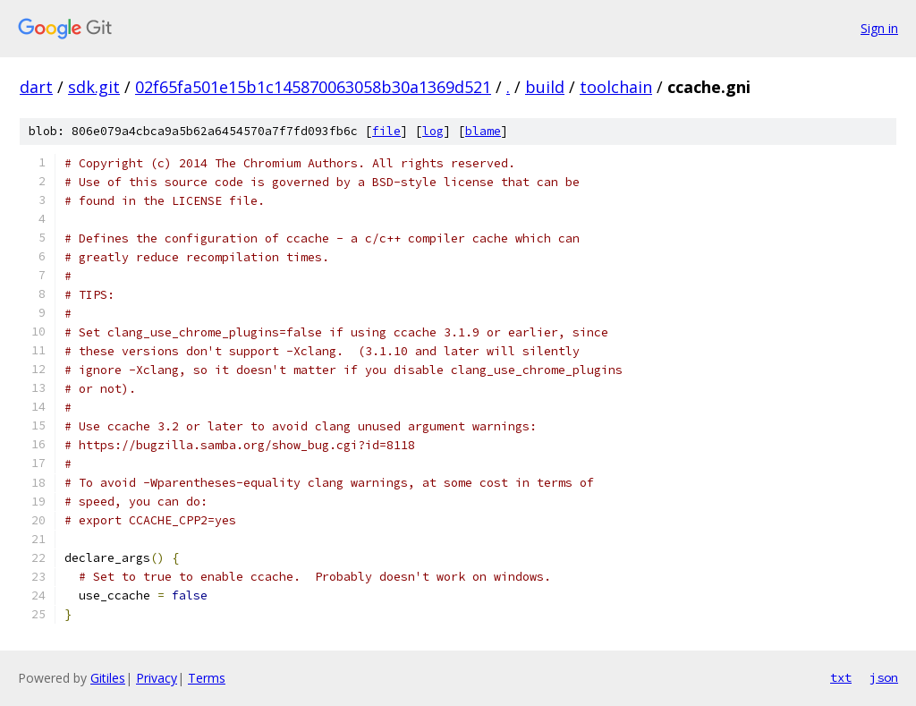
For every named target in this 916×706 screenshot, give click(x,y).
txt (841, 677)
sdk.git (94, 87)
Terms (206, 677)
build (544, 87)
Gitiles (107, 677)
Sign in (879, 28)
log (433, 131)
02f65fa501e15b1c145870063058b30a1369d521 (313, 87)
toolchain (616, 87)
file (386, 131)
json (883, 677)
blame (483, 131)
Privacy (156, 677)
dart (36, 87)
